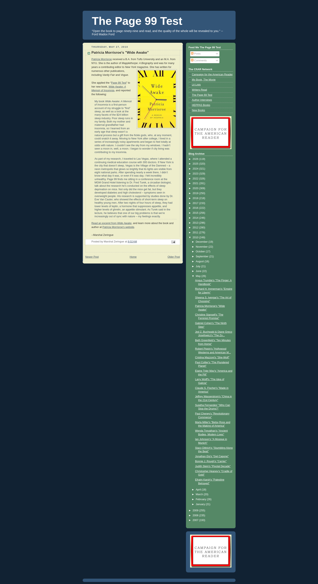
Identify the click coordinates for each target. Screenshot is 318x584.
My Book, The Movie (204, 79)
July (198, 266)
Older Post (174, 256)
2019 (196, 193)
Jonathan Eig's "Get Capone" (212, 456)
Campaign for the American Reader (212, 74)
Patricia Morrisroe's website (118, 227)
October (201, 251)
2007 (196, 520)
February (201, 499)
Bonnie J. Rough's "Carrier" (211, 461)
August (200, 261)
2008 (196, 515)
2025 (196, 163)
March (200, 494)
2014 (196, 217)
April (199, 489)
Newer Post (92, 256)
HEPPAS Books (201, 105)
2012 (196, 227)
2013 (196, 222)
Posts (196, 53)
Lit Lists (196, 84)
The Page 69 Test (202, 95)
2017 (196, 203)
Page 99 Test (118, 82)
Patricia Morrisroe (102, 59)
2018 (196, 198)
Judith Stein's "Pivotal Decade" (213, 466)
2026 (196, 159)
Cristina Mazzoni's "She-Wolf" (212, 357)
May (198, 276)
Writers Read (199, 89)
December (202, 241)
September (202, 256)
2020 (196, 188)
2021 (196, 183)
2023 (196, 173)
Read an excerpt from (112, 223)
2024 (196, 168)
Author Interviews (202, 100)
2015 (196, 212)
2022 (196, 178)
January (201, 504)
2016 (196, 208)
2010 (196, 237)
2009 (196, 510)
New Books (198, 110)
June (199, 271)
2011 (196, 232)
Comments (199, 60)
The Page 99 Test (137, 21)
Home (133, 256)
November (202, 246)
